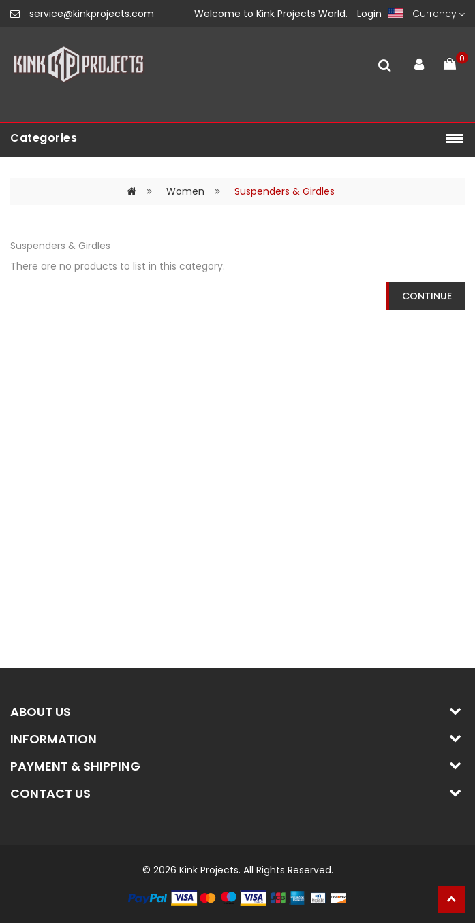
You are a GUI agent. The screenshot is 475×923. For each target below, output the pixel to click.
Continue (427, 296)
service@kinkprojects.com (91, 13)
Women (185, 191)
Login (369, 13)
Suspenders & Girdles (284, 191)
